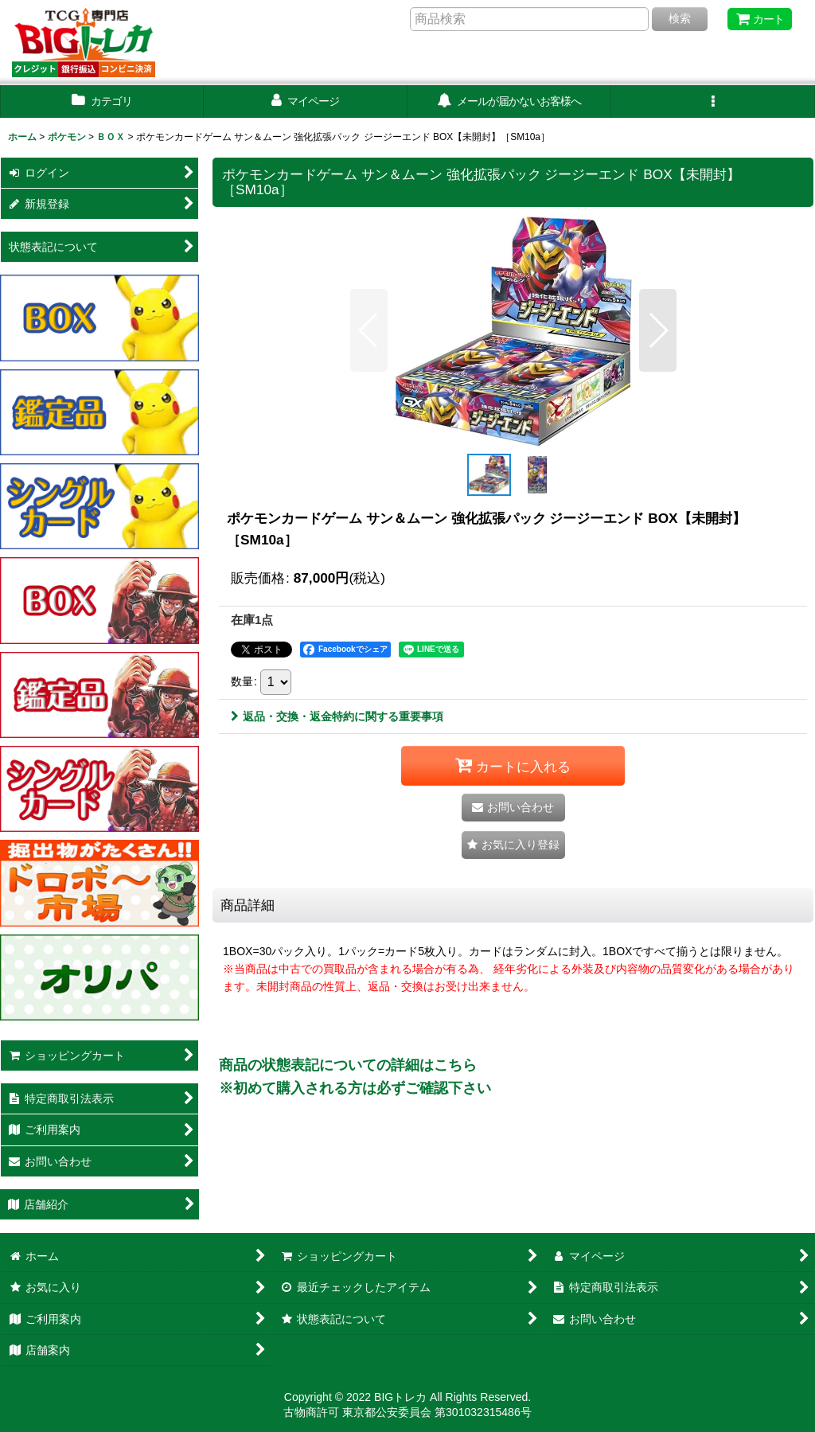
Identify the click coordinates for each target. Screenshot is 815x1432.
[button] (713, 101)
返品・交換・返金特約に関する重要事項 (337, 716)
